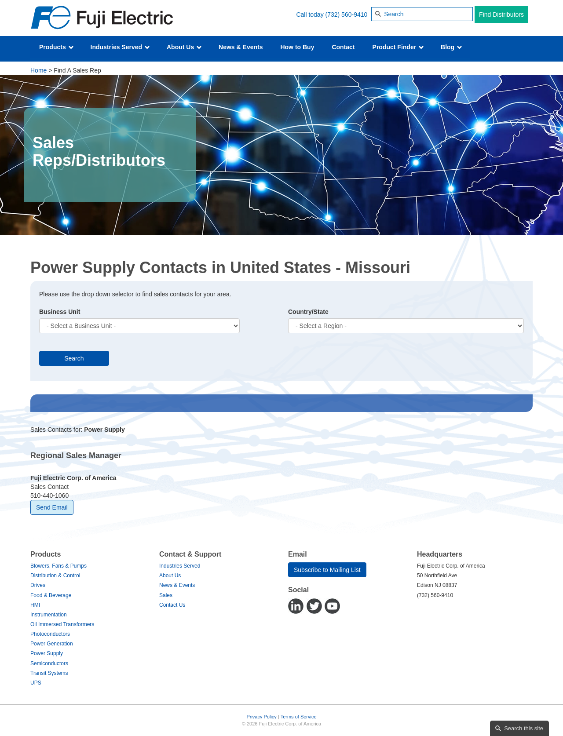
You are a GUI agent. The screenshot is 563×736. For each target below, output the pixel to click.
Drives (37, 585)
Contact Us (172, 605)
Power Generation (51, 644)
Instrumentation (48, 615)
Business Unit (59, 311)
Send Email (52, 507)
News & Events (241, 47)
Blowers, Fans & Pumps (58, 566)
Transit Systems (49, 673)
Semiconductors (49, 663)
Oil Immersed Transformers (62, 624)
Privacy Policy (261, 716)
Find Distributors (501, 14)
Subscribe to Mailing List (327, 569)
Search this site (523, 728)
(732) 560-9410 (346, 14)
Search (74, 358)
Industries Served (120, 47)
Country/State (308, 311)
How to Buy (297, 47)
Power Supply (46, 653)
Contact (343, 47)
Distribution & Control (55, 575)
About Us (184, 47)
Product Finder (398, 47)
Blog (451, 47)
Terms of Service (299, 716)
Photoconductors (50, 634)
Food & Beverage (50, 595)
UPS (35, 683)
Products (56, 47)
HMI (35, 605)
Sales (165, 595)
